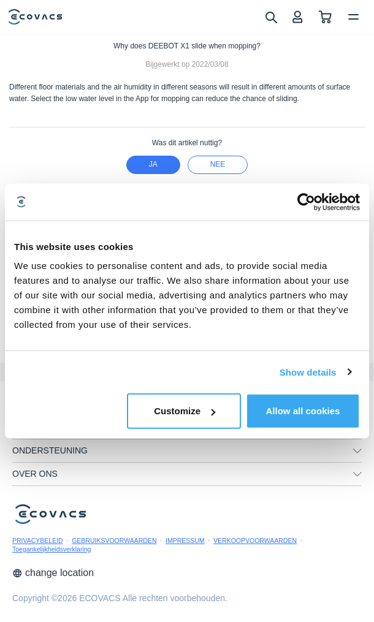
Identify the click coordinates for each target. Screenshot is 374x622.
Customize (184, 411)
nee (218, 164)
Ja (153, 164)
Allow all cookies (303, 411)
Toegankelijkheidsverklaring (51, 549)
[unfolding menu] (357, 451)
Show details (308, 371)
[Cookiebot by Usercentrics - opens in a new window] (306, 201)
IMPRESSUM (185, 540)
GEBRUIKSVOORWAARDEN (114, 540)
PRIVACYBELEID (37, 540)
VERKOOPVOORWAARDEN (255, 540)
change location (53, 572)
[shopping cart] (325, 17)
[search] (271, 16)
